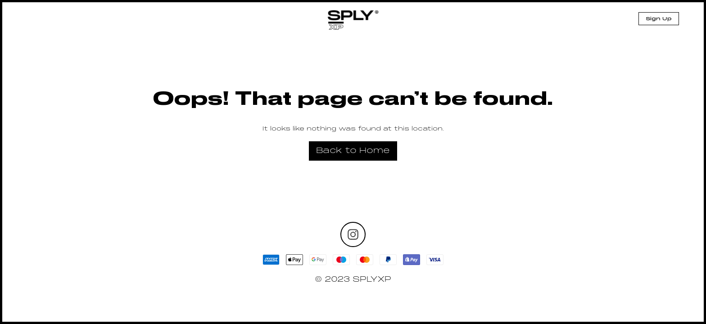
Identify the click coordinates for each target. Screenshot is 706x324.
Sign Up (659, 19)
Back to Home (353, 151)
